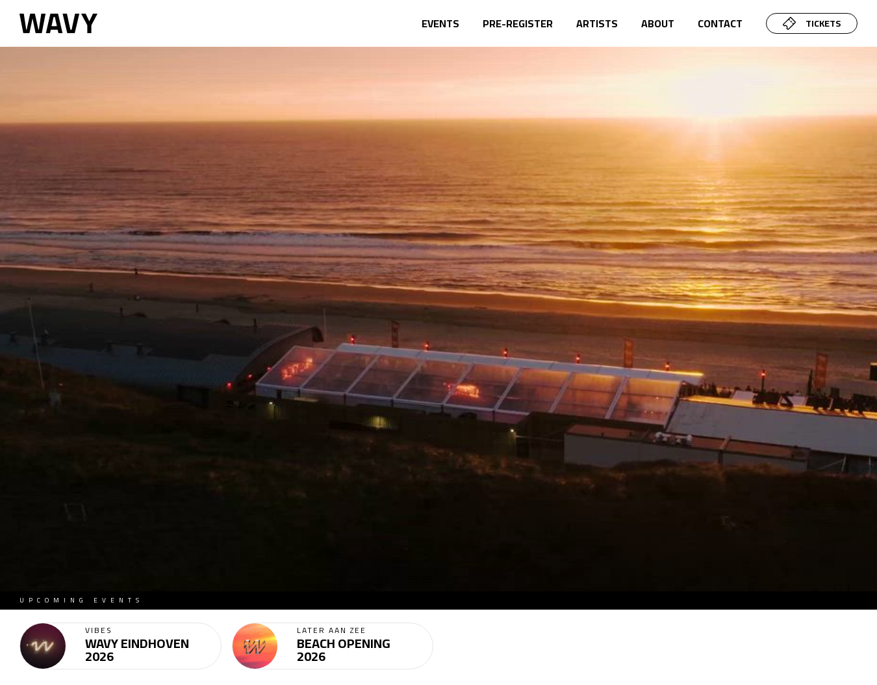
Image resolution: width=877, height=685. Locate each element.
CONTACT (720, 23)
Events (440, 23)
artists (597, 23)
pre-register (518, 23)
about (657, 23)
